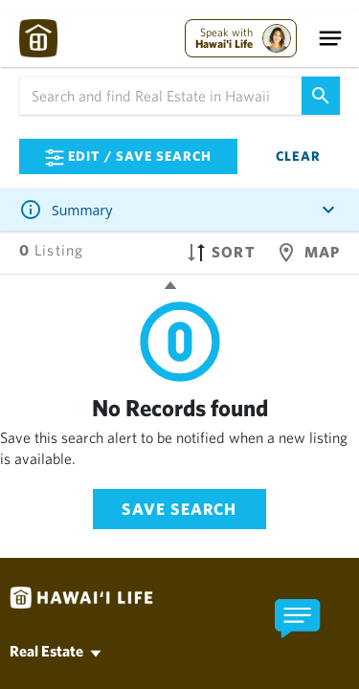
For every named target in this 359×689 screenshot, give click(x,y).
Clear (298, 156)
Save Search (179, 509)
